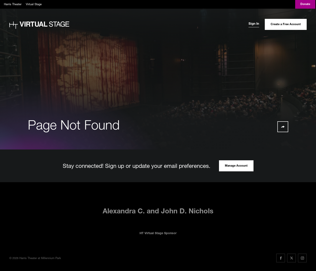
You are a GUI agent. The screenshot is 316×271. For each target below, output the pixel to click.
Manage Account (236, 166)
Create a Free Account (286, 24)
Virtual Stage (34, 4)
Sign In (254, 24)
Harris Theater (12, 4)
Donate (305, 4)
